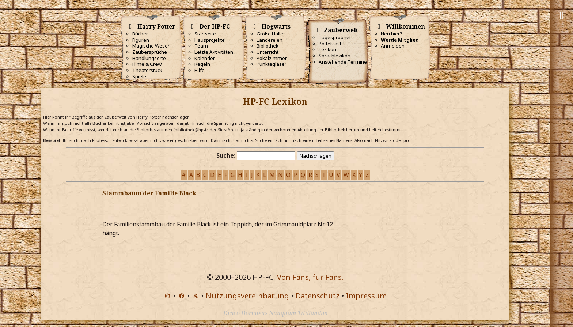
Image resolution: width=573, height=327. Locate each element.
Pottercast (330, 43)
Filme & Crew (147, 64)
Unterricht (267, 52)
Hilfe (199, 70)
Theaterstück (147, 70)
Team (201, 45)
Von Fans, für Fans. (310, 277)
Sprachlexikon (334, 55)
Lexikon (327, 49)
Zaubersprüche (149, 52)
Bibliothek (267, 45)
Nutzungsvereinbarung (247, 296)
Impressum (366, 296)
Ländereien (269, 40)
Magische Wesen (151, 45)
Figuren (140, 40)
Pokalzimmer (272, 58)
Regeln (202, 64)
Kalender (204, 58)
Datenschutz (317, 296)
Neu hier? (391, 33)
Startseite (205, 33)
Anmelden (393, 45)
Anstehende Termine (343, 62)
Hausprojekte (209, 40)
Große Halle (270, 33)
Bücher (140, 33)
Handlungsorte (149, 58)
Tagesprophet (335, 37)
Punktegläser (271, 64)
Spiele (139, 76)
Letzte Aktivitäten (213, 52)
